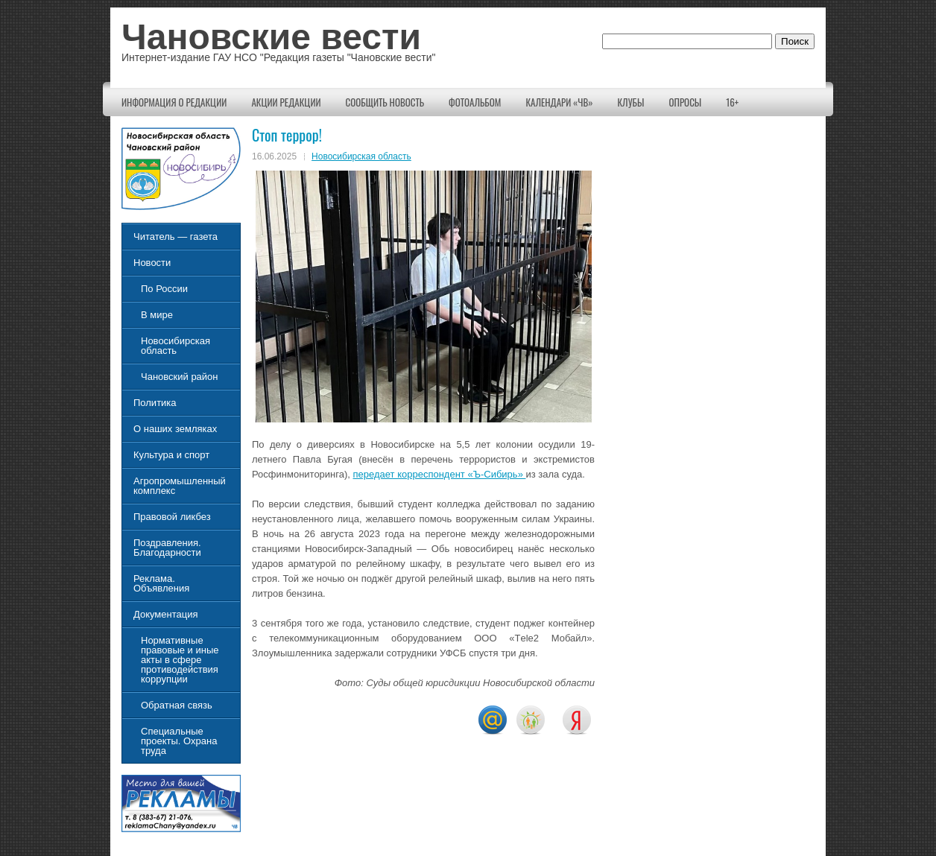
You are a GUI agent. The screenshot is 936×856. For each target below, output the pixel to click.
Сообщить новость (385, 102)
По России (164, 288)
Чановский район (179, 376)
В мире (157, 314)
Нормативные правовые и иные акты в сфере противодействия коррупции (179, 660)
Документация (165, 614)
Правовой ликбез (172, 516)
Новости (152, 262)
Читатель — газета (175, 236)
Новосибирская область (361, 156)
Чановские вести (271, 37)
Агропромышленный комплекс (179, 485)
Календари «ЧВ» (558, 102)
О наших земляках (175, 428)
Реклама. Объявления (161, 583)
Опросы (684, 102)
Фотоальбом (475, 102)
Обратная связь (176, 705)
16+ (732, 102)
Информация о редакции (174, 102)
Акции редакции (285, 102)
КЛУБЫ (631, 102)
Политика (155, 402)
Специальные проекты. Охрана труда (179, 741)
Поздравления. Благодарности (167, 547)
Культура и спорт (171, 454)
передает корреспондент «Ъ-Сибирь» (439, 474)
